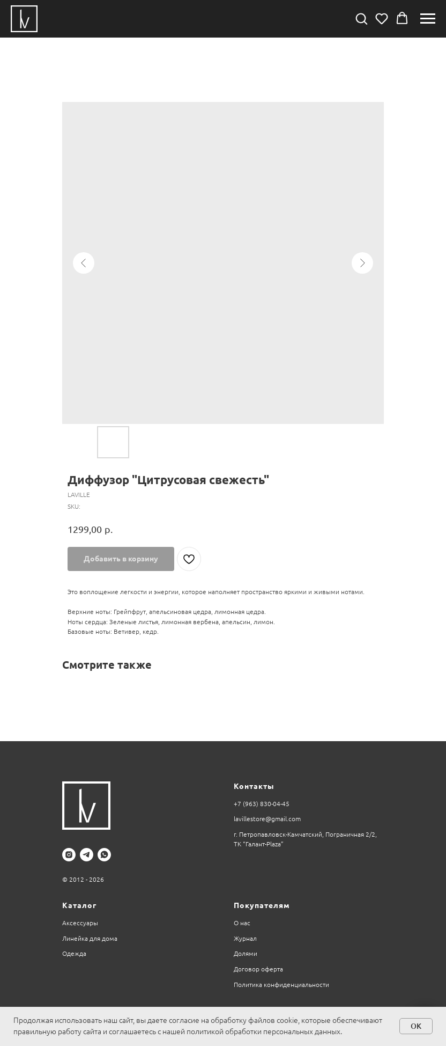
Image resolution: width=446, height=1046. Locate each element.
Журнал (245, 938)
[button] (361, 18)
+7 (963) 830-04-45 (261, 803)
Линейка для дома (89, 938)
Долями (245, 953)
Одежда (74, 953)
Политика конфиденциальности (281, 984)
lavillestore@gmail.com (267, 818)
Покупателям (262, 905)
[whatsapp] (104, 854)
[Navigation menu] (427, 18)
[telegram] (86, 854)
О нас (242, 922)
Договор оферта (258, 968)
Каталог (79, 905)
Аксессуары (80, 922)
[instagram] (69, 854)
